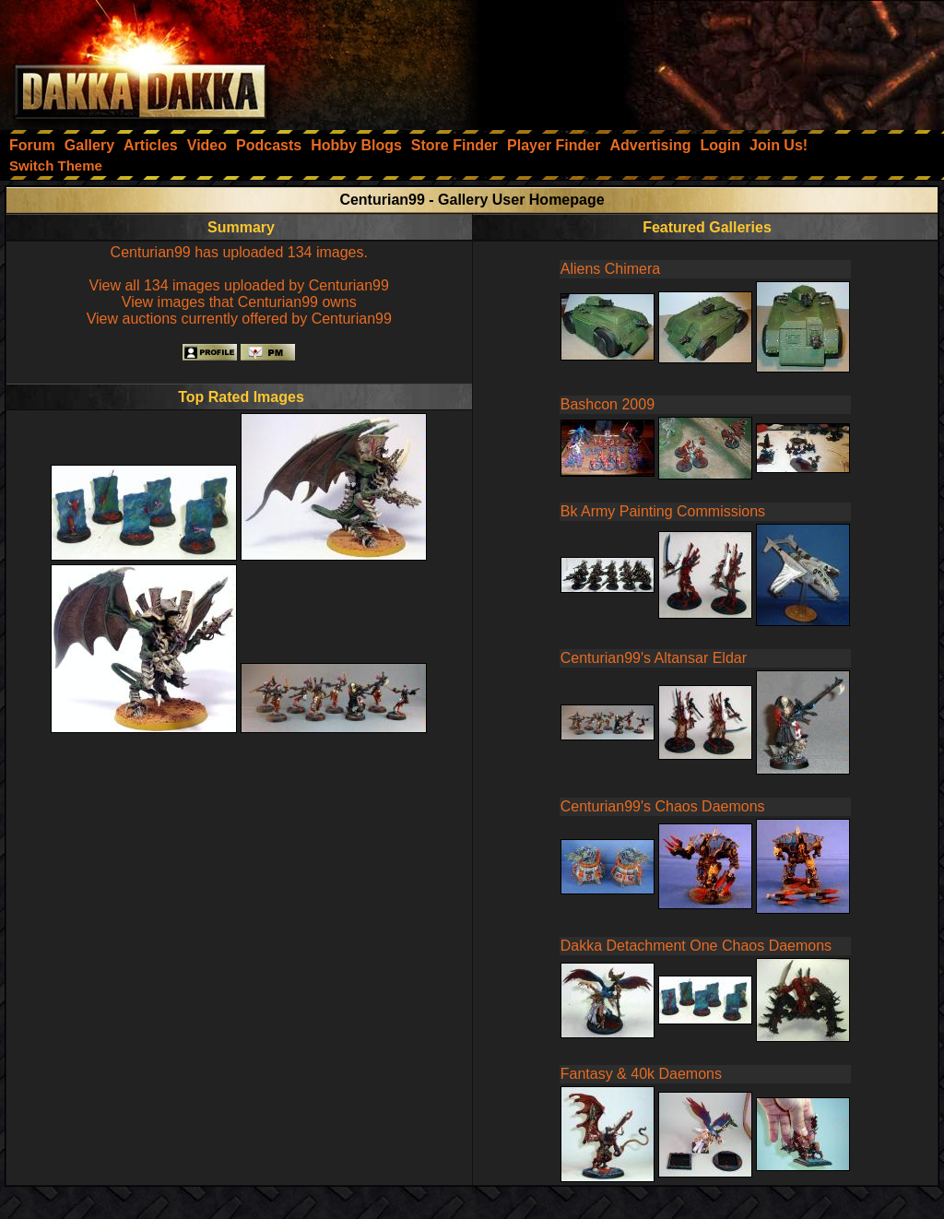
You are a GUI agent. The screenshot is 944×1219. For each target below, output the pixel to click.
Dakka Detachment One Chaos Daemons (696, 945)
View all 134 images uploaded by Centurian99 (239, 285)
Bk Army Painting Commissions (662, 511)
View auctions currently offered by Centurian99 (239, 318)
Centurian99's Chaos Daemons (662, 806)
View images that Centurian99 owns (239, 302)
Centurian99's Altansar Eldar (653, 658)
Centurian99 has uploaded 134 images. (239, 252)
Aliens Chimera (610, 269)
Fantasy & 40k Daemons (641, 1074)
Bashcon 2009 (607, 404)
